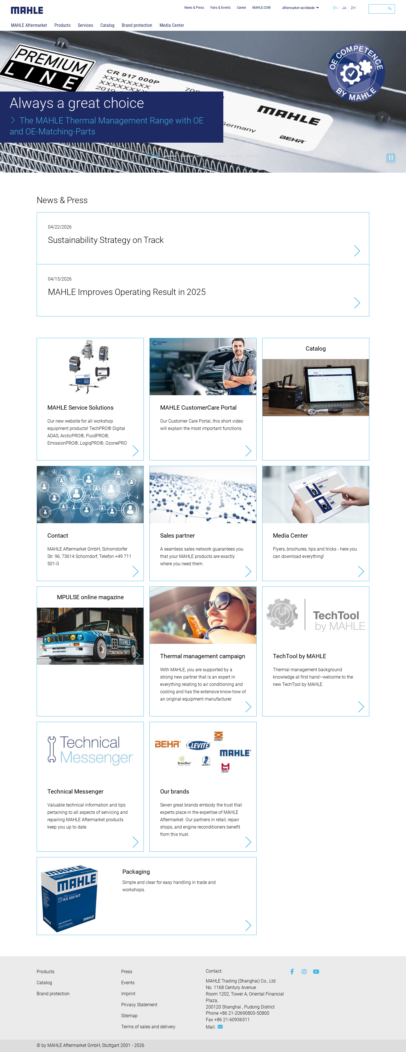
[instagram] (303, 971)
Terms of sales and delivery (148, 1026)
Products (62, 25)
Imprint (128, 993)
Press (126, 971)
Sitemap (129, 1015)
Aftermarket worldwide (298, 8)
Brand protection (137, 25)
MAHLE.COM (261, 7)
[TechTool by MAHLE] (315, 651)
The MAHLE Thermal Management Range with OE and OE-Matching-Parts (107, 126)
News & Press (194, 7)
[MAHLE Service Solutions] (90, 399)
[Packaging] (147, 896)
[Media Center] (315, 523)
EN (335, 8)
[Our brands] (203, 786)
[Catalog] (315, 377)
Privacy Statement (139, 1004)
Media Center (172, 25)
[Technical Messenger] (90, 786)
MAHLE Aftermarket (29, 25)
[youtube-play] (314, 971)
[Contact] (90, 523)
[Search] (381, 9)
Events (127, 982)
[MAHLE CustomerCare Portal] (203, 399)
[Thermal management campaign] (203, 651)
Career (241, 7)
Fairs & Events (220, 7)
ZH (353, 8)
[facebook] (291, 971)
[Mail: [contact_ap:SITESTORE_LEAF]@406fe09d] (220, 1027)
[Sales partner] (203, 523)
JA (344, 8)
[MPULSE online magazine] (90, 626)
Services (85, 25)
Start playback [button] (390, 157)
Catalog (107, 25)
